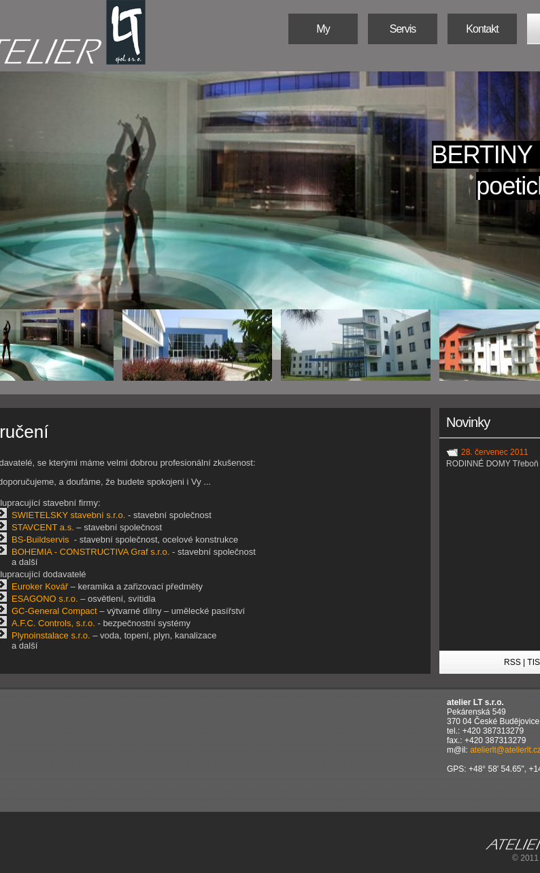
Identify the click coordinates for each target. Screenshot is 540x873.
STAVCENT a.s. (43, 527)
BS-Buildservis (40, 539)
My (322, 29)
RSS (512, 662)
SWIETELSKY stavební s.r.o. (68, 515)
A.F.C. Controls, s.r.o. (53, 623)
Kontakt (482, 29)
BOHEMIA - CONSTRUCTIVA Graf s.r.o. (90, 552)
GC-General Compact (54, 611)
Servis (403, 29)
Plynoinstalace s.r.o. (51, 635)
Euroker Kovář (40, 586)
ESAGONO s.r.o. (45, 599)
